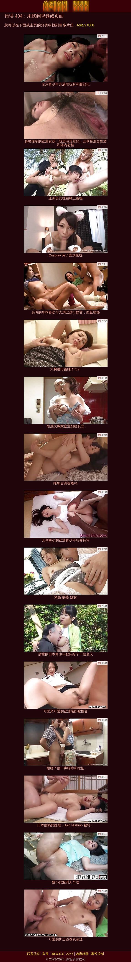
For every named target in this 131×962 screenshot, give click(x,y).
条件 (45, 954)
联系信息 (33, 954)
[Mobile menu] (4, 6)
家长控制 (97, 954)
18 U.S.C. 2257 (62, 954)
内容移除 (82, 954)
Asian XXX (85, 25)
